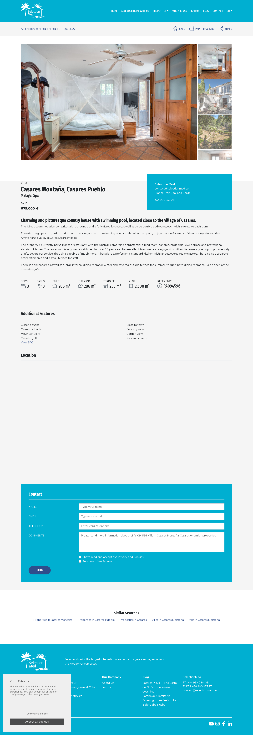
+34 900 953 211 (165, 199)
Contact (218, 11)
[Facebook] (223, 725)
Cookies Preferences (37, 714)
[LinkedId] (229, 725)
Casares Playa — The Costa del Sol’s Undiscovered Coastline (159, 687)
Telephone (37, 526)
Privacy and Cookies (130, 557)
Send (40, 570)
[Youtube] (211, 725)
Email (33, 516)
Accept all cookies (37, 722)
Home (114, 11)
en (228, 11)
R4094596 (68, 28)
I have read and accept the (113, 557)
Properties (159, 11)
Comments (37, 535)
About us (108, 682)
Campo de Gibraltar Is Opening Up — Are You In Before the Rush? (159, 700)
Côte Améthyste (71, 696)
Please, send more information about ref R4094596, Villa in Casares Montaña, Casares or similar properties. (151, 542)
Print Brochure (201, 29)
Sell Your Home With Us (135, 11)
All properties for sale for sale (39, 28)
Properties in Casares (133, 619)
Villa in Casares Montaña (204, 619)
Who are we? (179, 11)
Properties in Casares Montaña (52, 619)
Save (179, 29)
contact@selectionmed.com (173, 188)
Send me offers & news (97, 561)
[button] (34, 102)
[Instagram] (217, 725)
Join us (195, 11)
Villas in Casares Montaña (168, 619)
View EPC (27, 342)
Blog (206, 11)
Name (33, 506)
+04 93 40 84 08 (198, 682)
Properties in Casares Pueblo (96, 619)
